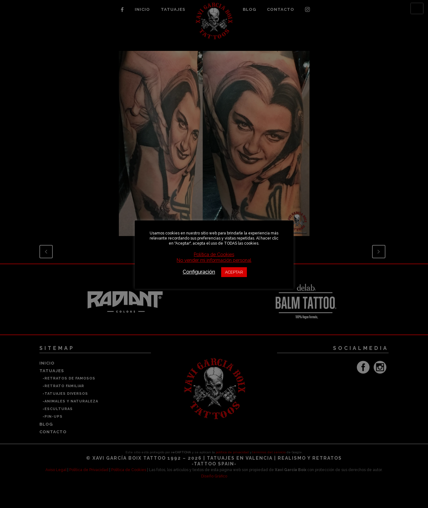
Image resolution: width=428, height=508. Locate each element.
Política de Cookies (214, 254)
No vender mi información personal (214, 260)
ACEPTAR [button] (234, 272)
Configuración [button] (199, 272)
